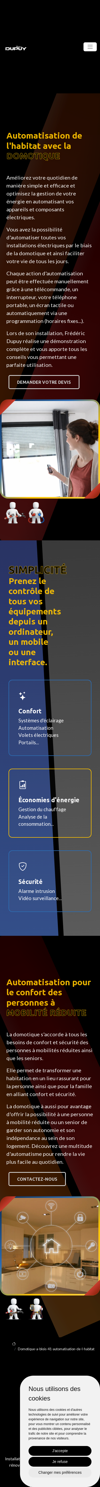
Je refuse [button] (60, 1461)
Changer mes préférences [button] (60, 1472)
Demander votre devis (44, 382)
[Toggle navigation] (90, 46)
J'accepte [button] (60, 1451)
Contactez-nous (37, 1179)
